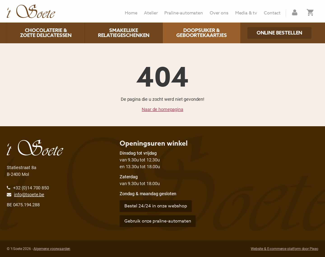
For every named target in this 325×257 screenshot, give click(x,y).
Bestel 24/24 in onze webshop (155, 206)
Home (131, 13)
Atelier (151, 13)
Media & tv (246, 13)
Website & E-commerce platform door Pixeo (284, 248)
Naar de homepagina (162, 109)
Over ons (219, 13)
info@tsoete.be (29, 194)
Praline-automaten (183, 13)
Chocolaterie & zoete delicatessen (46, 33)
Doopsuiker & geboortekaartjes (201, 33)
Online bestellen (279, 33)
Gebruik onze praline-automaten (157, 221)
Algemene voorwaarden (51, 248)
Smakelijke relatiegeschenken (123, 33)
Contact (272, 13)
